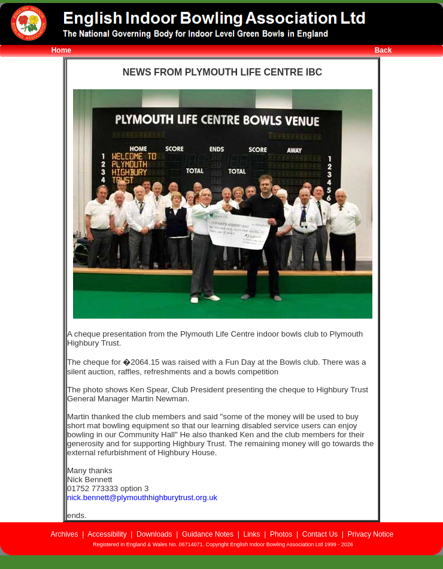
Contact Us (320, 534)
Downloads (154, 534)
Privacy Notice (371, 534)
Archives (64, 534)
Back (383, 50)
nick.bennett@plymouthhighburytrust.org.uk (142, 497)
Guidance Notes (207, 534)
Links (251, 534)
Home (61, 50)
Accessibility (106, 534)
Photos (281, 534)
